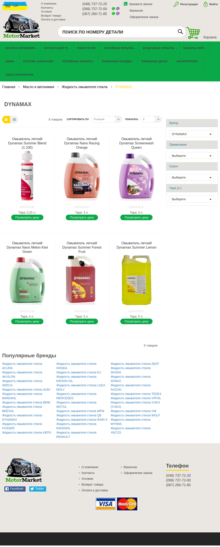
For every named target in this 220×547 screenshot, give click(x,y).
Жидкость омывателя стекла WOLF (135, 417)
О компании (49, 4)
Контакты (47, 8)
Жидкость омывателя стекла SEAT (135, 365)
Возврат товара (51, 16)
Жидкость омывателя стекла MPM (80, 412)
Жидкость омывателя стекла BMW (26, 404)
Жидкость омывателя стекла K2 (78, 374)
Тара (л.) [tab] (175, 189)
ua (15, 6)
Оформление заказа (144, 18)
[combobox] (122, 32)
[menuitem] (87, 49)
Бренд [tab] (173, 124)
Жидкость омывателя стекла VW (133, 412)
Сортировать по (78, 120)
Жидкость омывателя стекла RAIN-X (81, 421)
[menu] (110, 63)
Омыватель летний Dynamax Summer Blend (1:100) (27, 145)
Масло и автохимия (39, 88)
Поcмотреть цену (27, 219)
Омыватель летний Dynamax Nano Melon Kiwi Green (27, 249)
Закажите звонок (138, 5)
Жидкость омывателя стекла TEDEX (136, 395)
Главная (9, 88)
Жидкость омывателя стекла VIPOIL (136, 399)
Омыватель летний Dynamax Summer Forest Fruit (81, 249)
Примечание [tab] (178, 146)
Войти (213, 5)
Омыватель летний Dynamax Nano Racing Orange (82, 145)
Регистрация (188, 5)
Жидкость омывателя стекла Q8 (78, 417)
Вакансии (136, 11)
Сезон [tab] (173, 168)
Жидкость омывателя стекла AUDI (26, 391)
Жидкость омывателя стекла (85, 88)
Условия (46, 12)
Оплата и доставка (53, 20)
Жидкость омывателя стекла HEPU (26, 434)
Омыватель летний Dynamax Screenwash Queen (136, 145)
